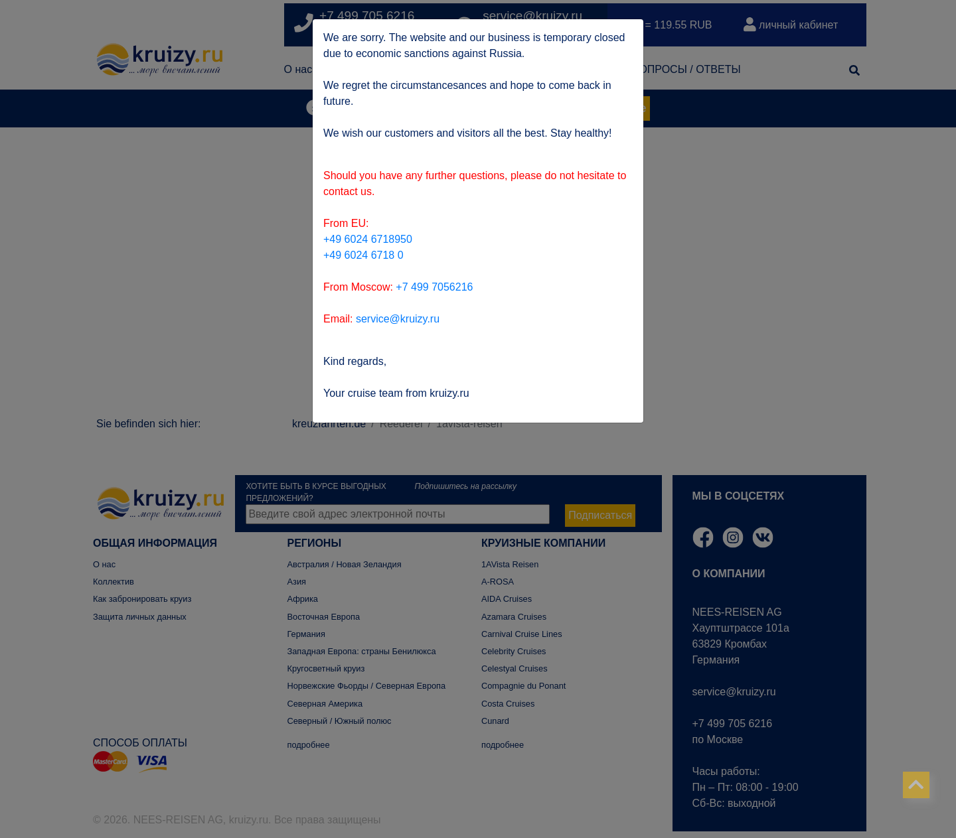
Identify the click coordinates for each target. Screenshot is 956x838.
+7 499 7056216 (434, 287)
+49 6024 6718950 (367, 239)
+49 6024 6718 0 (363, 255)
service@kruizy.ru (397, 318)
